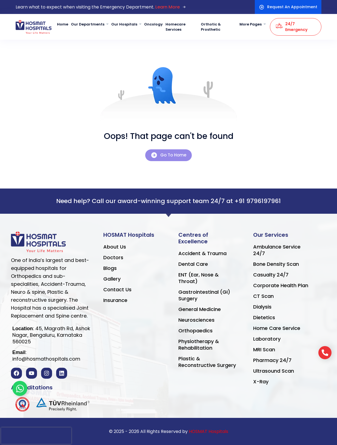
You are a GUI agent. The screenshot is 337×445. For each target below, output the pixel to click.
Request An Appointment (288, 7)
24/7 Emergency (291, 26)
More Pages (250, 24)
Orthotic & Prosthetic (211, 27)
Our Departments (87, 24)
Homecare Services (175, 27)
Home (62, 24)
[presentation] (36, 435)
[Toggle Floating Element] (19, 388)
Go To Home (168, 155)
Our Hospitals (124, 24)
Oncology (153, 24)
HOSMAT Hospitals (208, 431)
